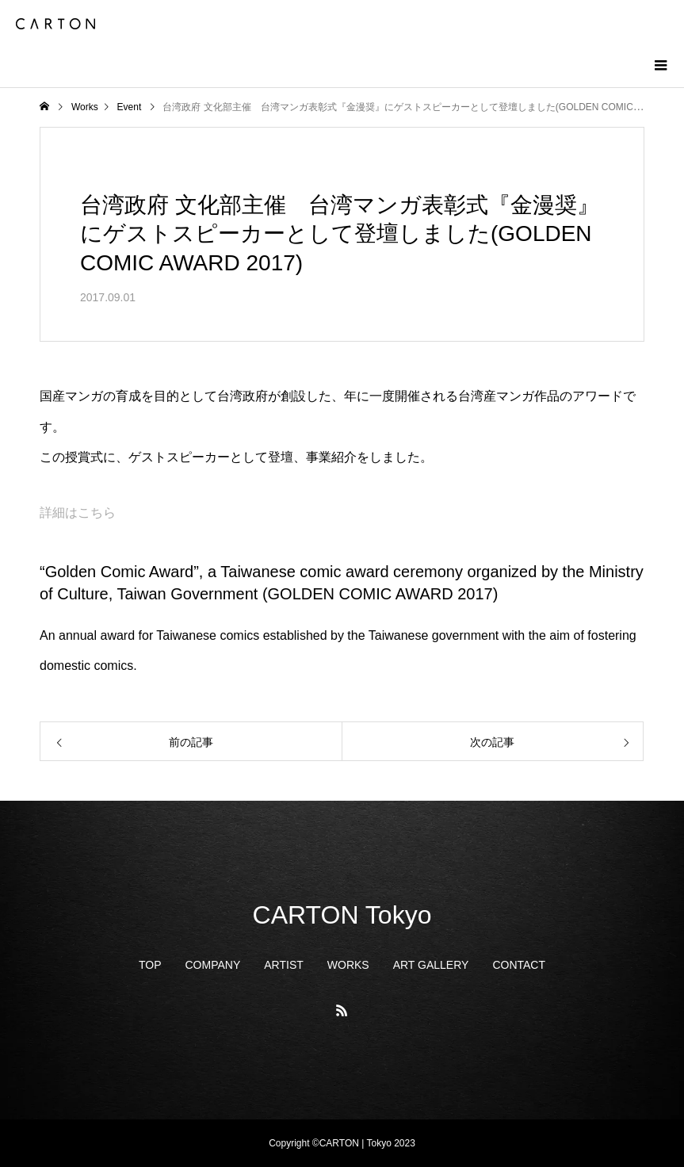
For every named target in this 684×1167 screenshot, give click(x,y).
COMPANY (213, 964)
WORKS (348, 964)
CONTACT (518, 964)
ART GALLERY (431, 964)
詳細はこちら (78, 512)
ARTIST (284, 964)
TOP (150, 964)
